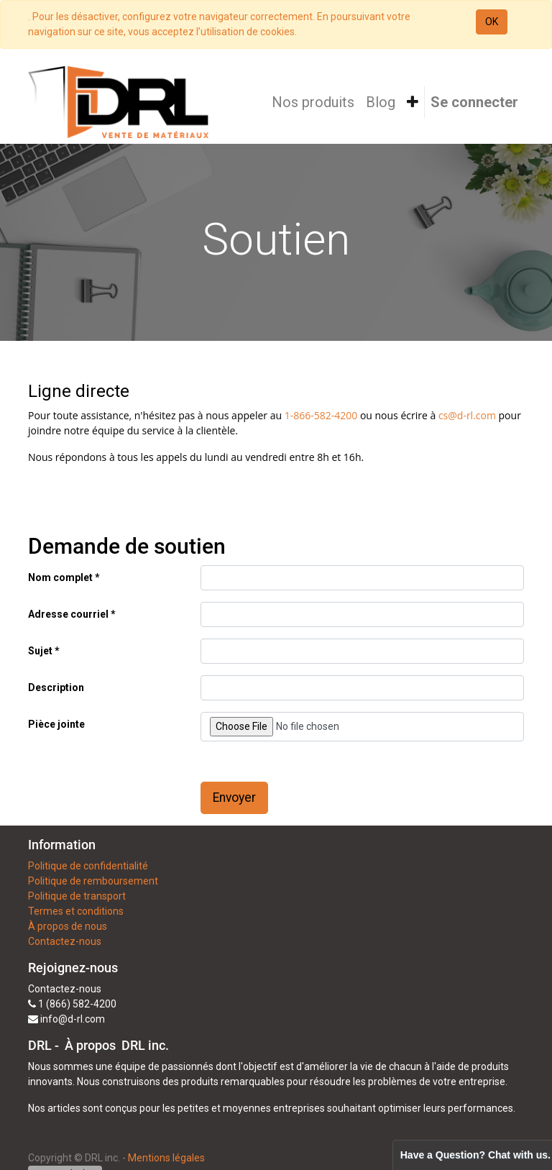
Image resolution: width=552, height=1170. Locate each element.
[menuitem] (313, 102)
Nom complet (60, 577)
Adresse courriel (68, 614)
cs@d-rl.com (467, 415)
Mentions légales (166, 1158)
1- (289, 415)
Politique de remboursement (93, 881)
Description (56, 687)
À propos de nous (67, 926)
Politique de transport (77, 896)
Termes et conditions (76, 911)
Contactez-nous (64, 941)
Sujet (40, 651)
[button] (412, 102)
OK (491, 21)
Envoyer (234, 797)
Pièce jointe (56, 724)
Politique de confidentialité (88, 866)
